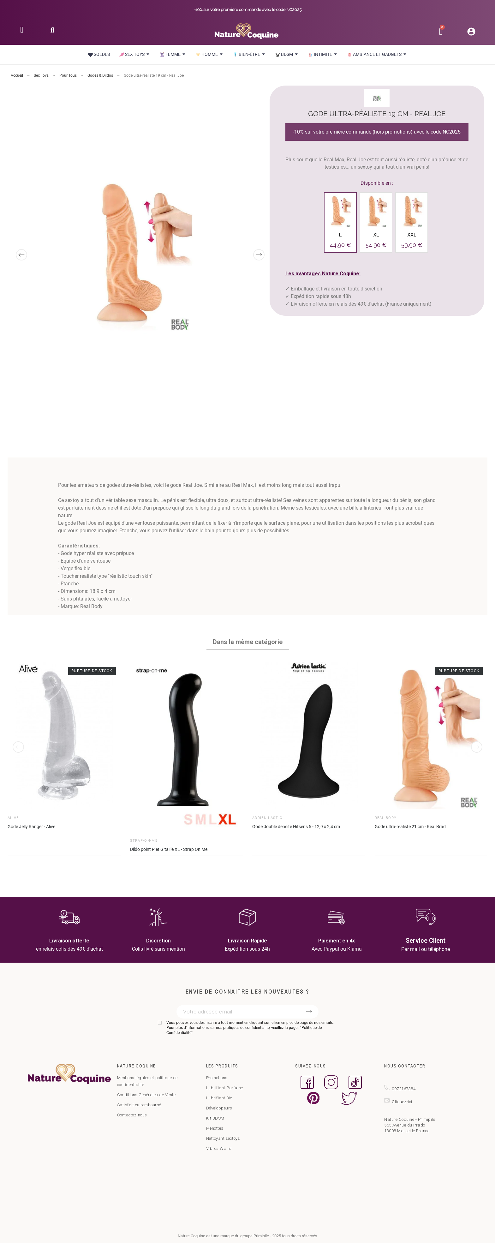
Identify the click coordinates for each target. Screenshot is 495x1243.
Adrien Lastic (267, 818)
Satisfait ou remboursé (139, 1105)
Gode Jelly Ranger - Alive (31, 826)
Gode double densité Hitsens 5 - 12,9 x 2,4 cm (296, 826)
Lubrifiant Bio (219, 1098)
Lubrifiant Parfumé (224, 1087)
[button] (52, 32)
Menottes (215, 1128)
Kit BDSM (215, 1118)
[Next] (259, 254)
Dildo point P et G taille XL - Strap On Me (168, 849)
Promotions (217, 1077)
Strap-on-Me (144, 841)
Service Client (425, 940)
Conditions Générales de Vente (146, 1094)
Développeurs (219, 1108)
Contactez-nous (132, 1115)
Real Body (386, 818)
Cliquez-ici (402, 1101)
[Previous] (21, 254)
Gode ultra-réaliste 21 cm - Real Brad (410, 826)
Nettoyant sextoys (223, 1138)
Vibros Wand (219, 1148)
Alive (13, 818)
